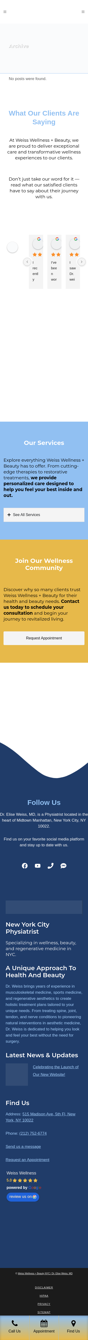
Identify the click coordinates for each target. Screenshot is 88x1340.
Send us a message (23, 1146)
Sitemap (44, 1312)
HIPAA (44, 1295)
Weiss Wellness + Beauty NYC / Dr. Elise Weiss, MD (45, 1273)
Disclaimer (44, 1287)
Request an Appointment (27, 1160)
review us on (22, 1196)
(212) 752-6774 (33, 1133)
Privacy (44, 1304)
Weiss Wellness (21, 1173)
